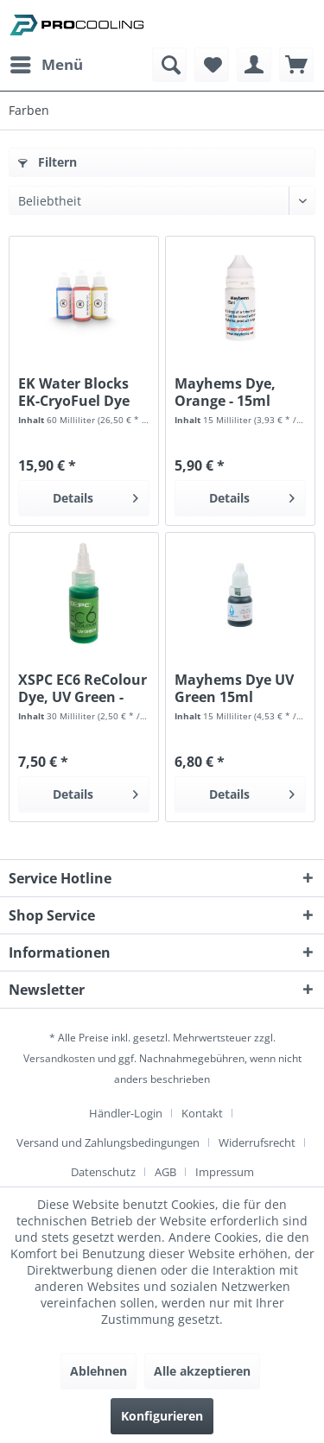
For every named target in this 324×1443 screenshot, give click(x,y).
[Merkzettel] (211, 64)
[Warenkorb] (296, 64)
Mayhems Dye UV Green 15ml (234, 688)
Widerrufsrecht (257, 1142)
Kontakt (202, 1113)
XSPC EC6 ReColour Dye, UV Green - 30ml (82, 688)
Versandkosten (59, 1058)
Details (95, 495)
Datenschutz (103, 1172)
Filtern (47, 162)
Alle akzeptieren (202, 1371)
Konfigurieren (162, 1416)
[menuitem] (46, 64)
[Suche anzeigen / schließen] (169, 64)
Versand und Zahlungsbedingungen (108, 1142)
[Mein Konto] (254, 64)
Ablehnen (98, 1371)
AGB (165, 1172)
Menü (46, 62)
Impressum (224, 1172)
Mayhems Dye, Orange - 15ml (225, 392)
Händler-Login (125, 1113)
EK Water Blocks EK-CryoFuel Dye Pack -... (74, 392)
